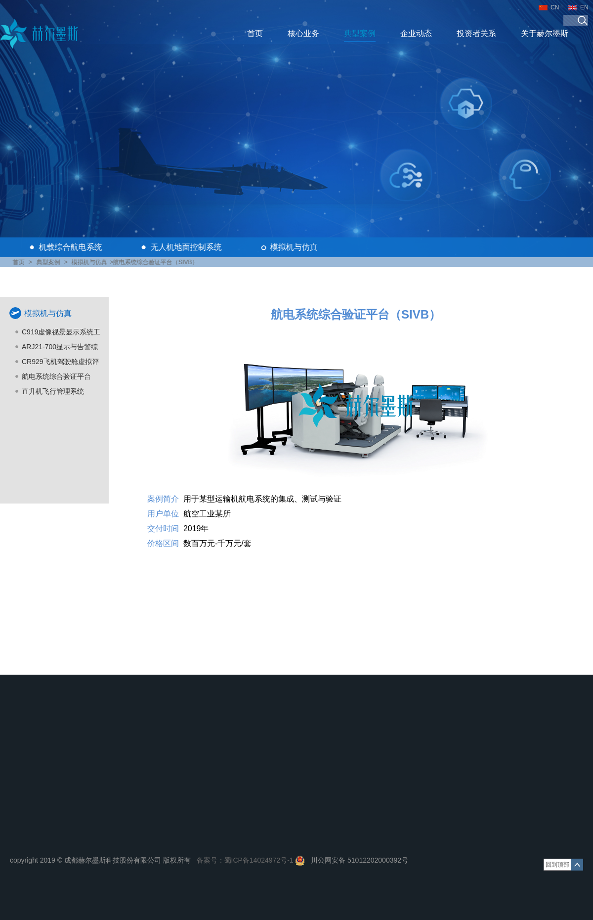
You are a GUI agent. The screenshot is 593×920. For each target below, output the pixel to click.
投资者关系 (476, 33)
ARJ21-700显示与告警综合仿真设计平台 (60, 348)
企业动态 (416, 33)
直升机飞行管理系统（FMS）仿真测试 (53, 393)
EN (584, 7)
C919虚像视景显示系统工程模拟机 (61, 333)
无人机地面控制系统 (187, 247)
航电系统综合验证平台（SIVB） (56, 378)
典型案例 (360, 33)
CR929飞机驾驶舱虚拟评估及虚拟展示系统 (60, 363)
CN (555, 7)
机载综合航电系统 (71, 247)
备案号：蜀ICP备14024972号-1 (245, 860)
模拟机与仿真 (295, 247)
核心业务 (303, 33)
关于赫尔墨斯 (544, 33)
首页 (255, 33)
